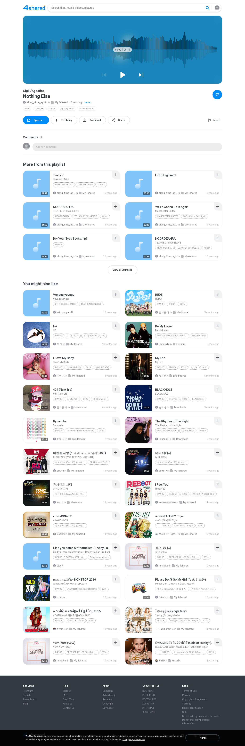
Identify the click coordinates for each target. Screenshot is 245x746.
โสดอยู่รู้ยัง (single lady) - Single (183, 620)
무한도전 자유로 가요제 (203, 589)
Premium (28, 691)
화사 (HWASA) (90, 336)
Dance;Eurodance (166, 430)
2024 (76, 336)
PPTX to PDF (149, 695)
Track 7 (101, 184)
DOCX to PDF (149, 699)
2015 (184, 494)
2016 (200, 525)
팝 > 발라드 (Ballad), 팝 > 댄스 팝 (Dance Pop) (173, 462)
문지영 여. (162, 312)
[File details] (36, 184)
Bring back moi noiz (99, 557)
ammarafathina (165, 502)
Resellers (107, 699)
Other (105, 216)
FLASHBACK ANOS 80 (91, 304)
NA (103, 336)
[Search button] (207, 8)
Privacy (186, 695)
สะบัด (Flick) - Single (183, 525)
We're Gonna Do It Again (194, 216)
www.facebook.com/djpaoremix (82, 589)
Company (108, 691)
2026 (182, 304)
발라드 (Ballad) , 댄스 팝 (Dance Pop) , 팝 (173, 589)
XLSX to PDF (149, 712)
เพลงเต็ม (174, 660)
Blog (25, 703)
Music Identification (192, 708)
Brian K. (161, 597)
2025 (183, 367)
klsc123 (59, 534)
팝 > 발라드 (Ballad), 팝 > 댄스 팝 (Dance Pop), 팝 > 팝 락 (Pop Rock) (71, 525)
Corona (202, 430)
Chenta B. (162, 344)
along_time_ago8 (34, 102)
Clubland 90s (188, 430)
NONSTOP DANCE (75, 620)
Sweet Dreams (199, 336)
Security (186, 703)
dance (58, 620)
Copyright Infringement (194, 699)
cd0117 (161, 470)
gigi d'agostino (67, 108)
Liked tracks (177, 375)
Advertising (109, 695)
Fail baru (179, 344)
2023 (88, 367)
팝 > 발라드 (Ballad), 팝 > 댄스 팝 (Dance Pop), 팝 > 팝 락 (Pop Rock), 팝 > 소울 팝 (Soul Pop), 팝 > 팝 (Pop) (71, 462)
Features (67, 703)
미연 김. (59, 375)
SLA (184, 712)
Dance (52, 108)
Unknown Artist (64, 184)
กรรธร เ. (59, 597)
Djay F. (58, 565)
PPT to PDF (148, 708)
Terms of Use (189, 691)
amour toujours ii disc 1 (88, 108)
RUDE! (172, 304)
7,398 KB (39, 108)
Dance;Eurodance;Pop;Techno (173, 336)
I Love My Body (74, 367)
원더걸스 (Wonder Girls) (203, 494)
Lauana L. (162, 439)
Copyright (108, 703)
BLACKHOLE (198, 399)
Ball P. (160, 660)
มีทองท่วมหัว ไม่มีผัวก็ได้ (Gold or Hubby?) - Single (190, 652)
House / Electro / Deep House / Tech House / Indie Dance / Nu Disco (71, 557)
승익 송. (161, 407)
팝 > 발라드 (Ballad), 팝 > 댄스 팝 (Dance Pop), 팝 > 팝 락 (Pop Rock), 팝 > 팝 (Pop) (71, 494)
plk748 (58, 470)
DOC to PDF (148, 691)
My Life (172, 367)
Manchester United (167, 216)
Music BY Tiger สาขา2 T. (166, 534)
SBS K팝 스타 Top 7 (99, 462)
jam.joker (162, 565)
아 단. (58, 344)
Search (27, 695)
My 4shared (59, 102)
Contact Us (69, 708)
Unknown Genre (85, 184)
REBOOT (173, 494)
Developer (108, 708)
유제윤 (160, 375)
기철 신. (59, 439)
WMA (27, 108)
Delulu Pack (72, 399)
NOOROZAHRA (62, 216)
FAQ (65, 695)
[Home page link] (34, 7)
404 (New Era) (99, 399)
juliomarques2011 (64, 312)
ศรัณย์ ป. (59, 629)
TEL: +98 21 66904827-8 (86, 216)
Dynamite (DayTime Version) (80, 430)
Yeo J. (58, 502)
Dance (163, 525)
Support (67, 691)
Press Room (29, 699)
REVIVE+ (173, 399)
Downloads (178, 407)
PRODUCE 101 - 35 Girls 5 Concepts (185, 557)
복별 (204, 367)
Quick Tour (68, 699)
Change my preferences (133, 739)
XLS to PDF (148, 703)
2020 (101, 430)
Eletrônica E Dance (65, 304)
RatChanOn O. (164, 629)
